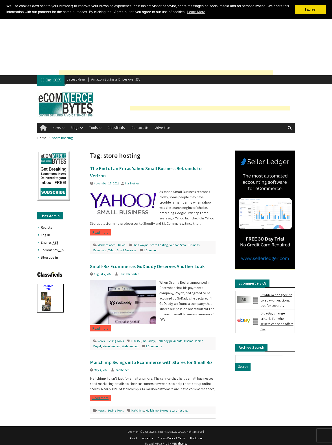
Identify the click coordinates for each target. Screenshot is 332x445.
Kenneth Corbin (129, 274)
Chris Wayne (141, 245)
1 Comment (151, 250)
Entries (49, 242)
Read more (100, 232)
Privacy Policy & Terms (171, 438)
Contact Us (140, 127)
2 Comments (154, 346)
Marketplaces (107, 245)
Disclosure (196, 438)
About (133, 438)
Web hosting (130, 346)
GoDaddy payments (170, 341)
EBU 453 (136, 341)
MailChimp (137, 410)
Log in (45, 234)
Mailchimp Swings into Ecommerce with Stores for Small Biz (151, 362)
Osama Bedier (193, 341)
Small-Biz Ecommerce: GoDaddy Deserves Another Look (147, 266)
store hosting (159, 245)
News (56, 127)
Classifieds (116, 127)
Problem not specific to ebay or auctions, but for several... (276, 299)
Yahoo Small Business (122, 250)
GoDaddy (149, 341)
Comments (52, 249)
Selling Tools (115, 341)
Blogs (75, 127)
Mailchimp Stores (157, 410)
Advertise (162, 127)
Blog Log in (49, 257)
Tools (93, 127)
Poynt (97, 346)
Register (47, 227)
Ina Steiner (132, 183)
